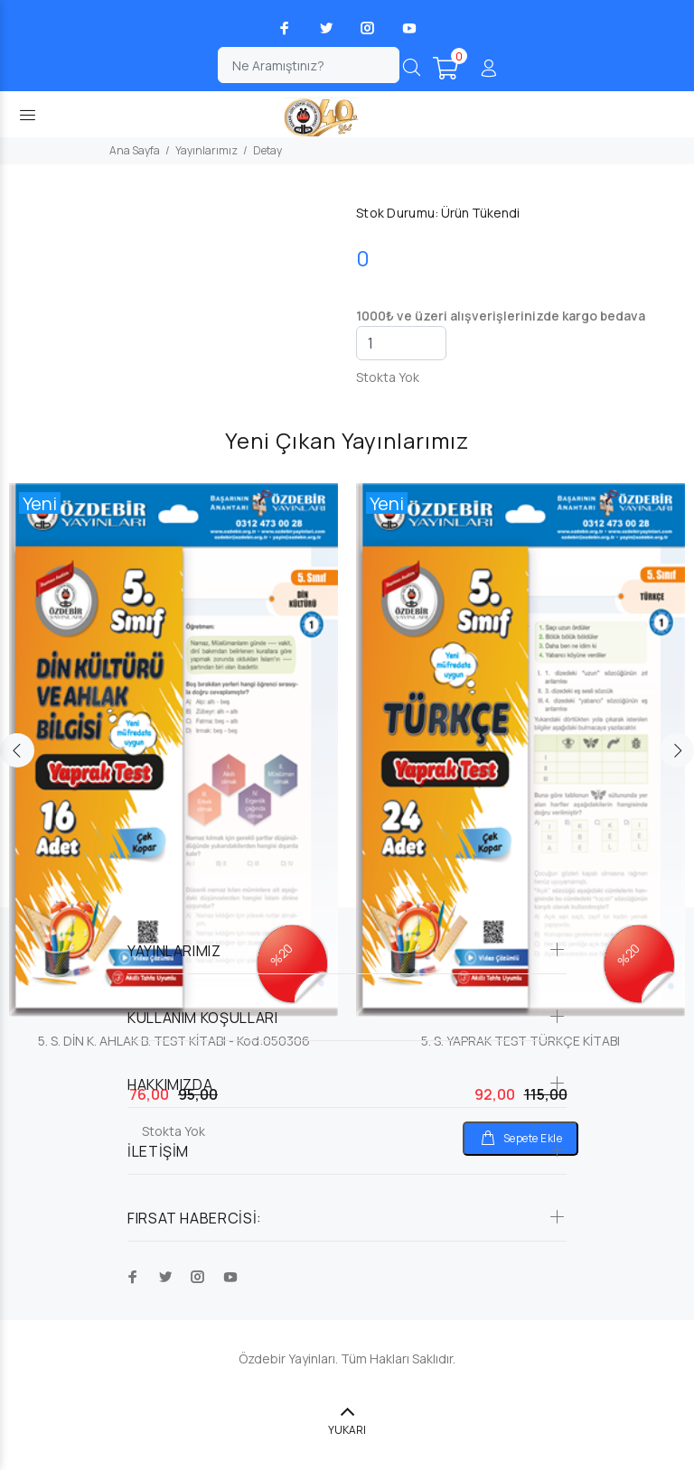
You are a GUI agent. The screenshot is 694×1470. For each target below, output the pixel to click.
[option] (173, 794)
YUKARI (347, 1429)
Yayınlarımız (206, 150)
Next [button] (677, 750)
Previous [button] (17, 750)
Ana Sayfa (134, 150)
